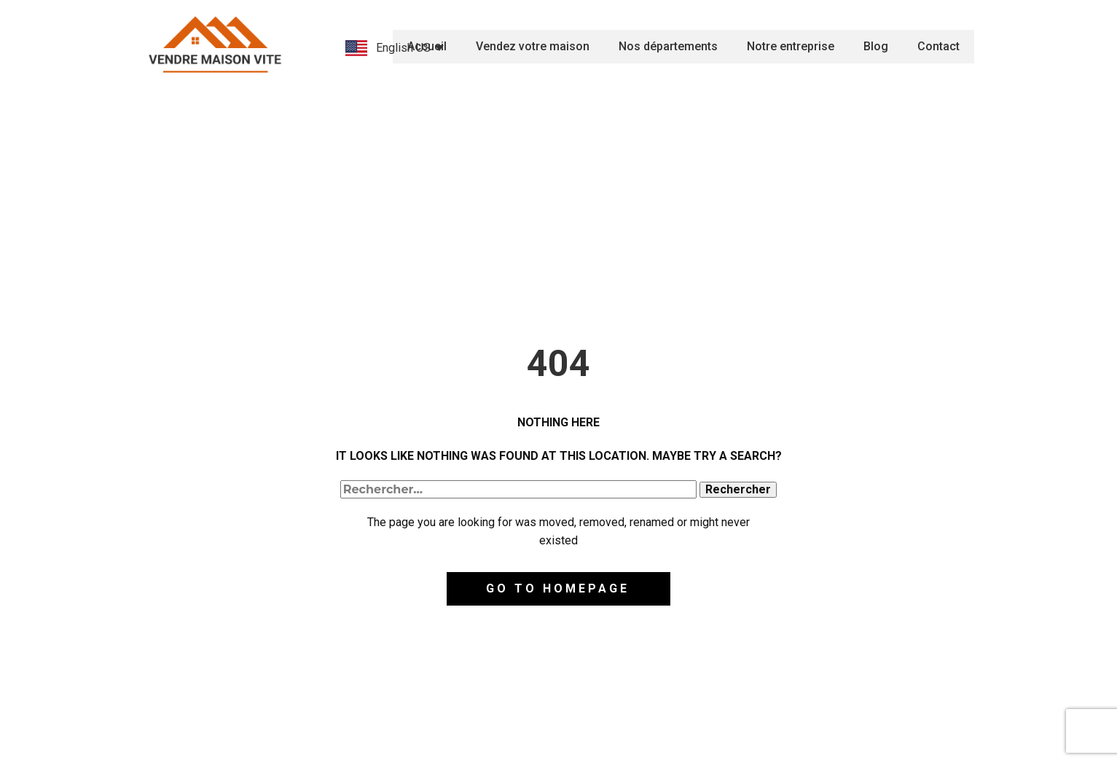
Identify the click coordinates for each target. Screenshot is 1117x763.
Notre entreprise (790, 46)
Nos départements (668, 46)
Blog (875, 46)
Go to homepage (558, 588)
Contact (938, 46)
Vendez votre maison (532, 46)
